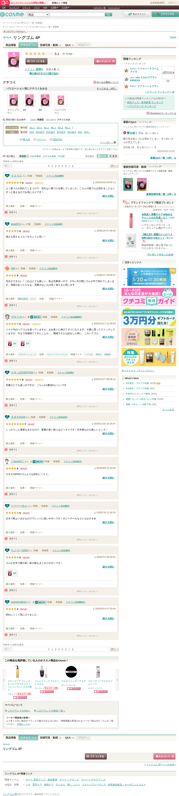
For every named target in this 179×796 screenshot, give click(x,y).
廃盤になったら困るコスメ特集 (141, 399)
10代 (31, 132)
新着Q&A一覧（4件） (162, 158)
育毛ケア (37, 784)
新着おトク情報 (59, 3)
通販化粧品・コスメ (27, 299)
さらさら (60, 784)
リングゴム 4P (26, 37)
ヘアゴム (89, 354)
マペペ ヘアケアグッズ (93, 779)
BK (11, 343)
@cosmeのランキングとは (163, 113)
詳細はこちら (23, 724)
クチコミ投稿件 (55, 176)
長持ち (99, 354)
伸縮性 (107, 354)
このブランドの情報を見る (15, 31)
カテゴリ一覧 (100, 8)
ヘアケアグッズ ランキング (141, 106)
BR (24, 343)
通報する (11, 212)
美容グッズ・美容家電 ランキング (145, 102)
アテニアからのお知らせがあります (24, 694)
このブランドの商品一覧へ (51, 710)
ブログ (37, 7)
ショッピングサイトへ (105, 61)
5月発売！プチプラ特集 (137, 383)
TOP (4, 7)
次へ (114, 165)
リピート (41, 139)
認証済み (57, 139)
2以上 (39, 127)
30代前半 (61, 132)
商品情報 (11, 45)
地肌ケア (49, 784)
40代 (80, 132)
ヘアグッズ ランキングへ (158, 91)
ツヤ (28, 784)
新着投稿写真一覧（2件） (160, 194)
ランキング (14, 7)
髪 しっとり (73, 784)
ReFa (133, 68)
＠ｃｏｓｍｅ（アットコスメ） (138, 370)
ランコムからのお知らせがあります (51, 688)
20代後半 (50, 132)
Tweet (173, 37)
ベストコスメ (114, 8)
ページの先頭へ (161, 764)
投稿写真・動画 (50, 45)
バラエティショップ (27, 354)
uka (132, 77)
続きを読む (108, 196)
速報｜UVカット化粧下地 (138, 404)
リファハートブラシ (148, 86)
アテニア (12, 694)
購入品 (26, 139)
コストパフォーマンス (57, 354)
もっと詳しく (106, 142)
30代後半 (71, 132)
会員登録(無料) (157, 2)
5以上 (61, 127)
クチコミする (36, 61)
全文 (113, 156)
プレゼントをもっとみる (160, 254)
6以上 (68, 127)
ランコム (39, 688)
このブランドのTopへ (18, 710)
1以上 (32, 127)
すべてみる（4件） (107, 88)
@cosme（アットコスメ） (48, 794)
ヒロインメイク (95, 688)
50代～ (87, 132)
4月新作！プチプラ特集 (137, 388)
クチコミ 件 (34, 69)
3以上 (46, 127)
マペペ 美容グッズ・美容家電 (41, 779)
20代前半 (40, 132)
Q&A (45, 7)
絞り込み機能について (108, 82)
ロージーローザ (68, 685)
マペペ (7, 37)
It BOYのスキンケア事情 (138, 394)
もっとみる (168, 409)
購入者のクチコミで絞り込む (44, 73)
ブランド (26, 7)
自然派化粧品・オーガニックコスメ (127, 784)
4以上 (53, 127)
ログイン (172, 2)
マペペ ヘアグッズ (69, 779)
